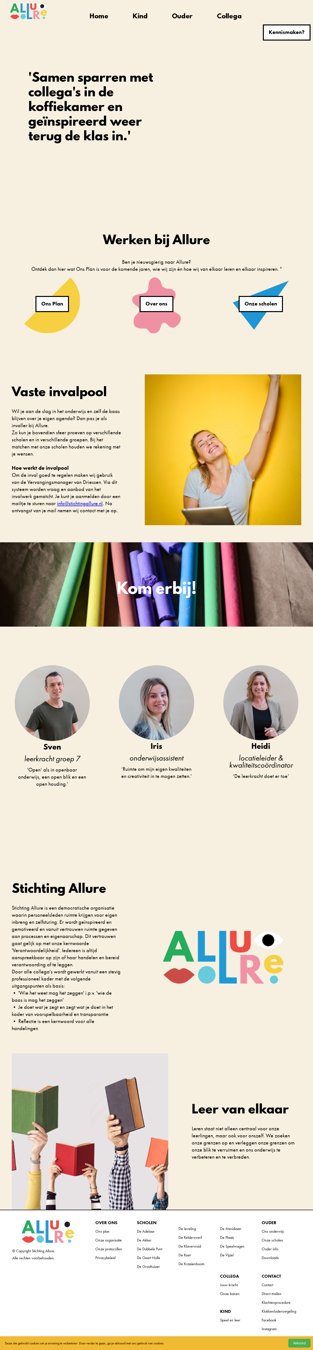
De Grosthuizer (148, 1266)
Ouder (182, 17)
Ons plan (102, 1231)
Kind (140, 17)
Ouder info (270, 1249)
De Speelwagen (232, 1246)
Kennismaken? (287, 32)
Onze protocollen (108, 1249)
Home (99, 17)
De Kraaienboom (191, 1263)
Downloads (270, 1257)
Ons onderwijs (273, 1231)
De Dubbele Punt (149, 1249)
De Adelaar (146, 1231)
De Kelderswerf (190, 1237)
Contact (267, 1284)
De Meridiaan (230, 1228)
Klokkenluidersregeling (279, 1311)
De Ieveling (187, 1228)
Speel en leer (230, 1320)
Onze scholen (261, 303)
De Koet (184, 1255)
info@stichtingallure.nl (80, 503)
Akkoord (299, 1343)
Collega (229, 17)
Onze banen (230, 1293)
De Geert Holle (148, 1257)
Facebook (269, 1320)
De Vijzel (227, 1255)
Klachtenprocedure (276, 1302)
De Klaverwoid (190, 1246)
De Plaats (227, 1237)
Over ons (156, 303)
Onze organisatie (108, 1240)
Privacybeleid (105, 1257)
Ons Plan (52, 303)
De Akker (144, 1240)
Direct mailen (271, 1293)
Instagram (269, 1328)
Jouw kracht (229, 1284)
